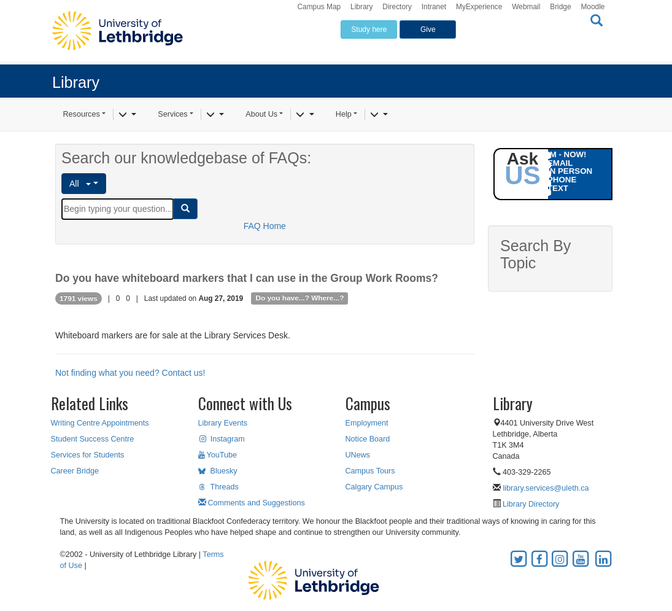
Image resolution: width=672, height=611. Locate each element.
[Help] (379, 115)
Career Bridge (75, 471)
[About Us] (305, 115)
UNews (358, 455)
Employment (367, 423)
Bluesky (218, 471)
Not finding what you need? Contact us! (130, 373)
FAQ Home (265, 226)
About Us (261, 114)
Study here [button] (369, 29)
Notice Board (368, 439)
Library (361, 6)
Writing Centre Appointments (100, 423)
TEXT (557, 188)
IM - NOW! (567, 154)
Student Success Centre (92, 439)
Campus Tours (370, 471)
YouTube (218, 455)
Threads (218, 487)
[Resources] (127, 115)
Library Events (223, 423)
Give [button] (428, 29)
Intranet (434, 6)
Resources (81, 114)
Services (172, 114)
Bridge (560, 6)
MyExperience (479, 6)
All (80, 184)
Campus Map (319, 6)
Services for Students (88, 455)
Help (344, 114)
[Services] (215, 115)
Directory (397, 6)
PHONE (561, 179)
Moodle (592, 6)
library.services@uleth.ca (546, 488)
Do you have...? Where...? (299, 298)
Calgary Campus (374, 487)
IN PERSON (569, 171)
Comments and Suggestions (251, 503)
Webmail (526, 6)
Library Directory (530, 504)
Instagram (221, 439)
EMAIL (560, 163)
